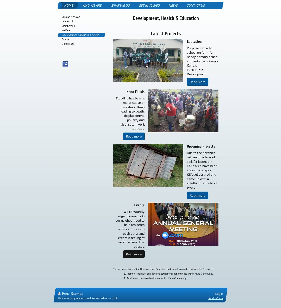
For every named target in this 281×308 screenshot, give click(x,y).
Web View (215, 298)
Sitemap (77, 293)
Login (219, 293)
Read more (134, 136)
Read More (198, 82)
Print (64, 293)
